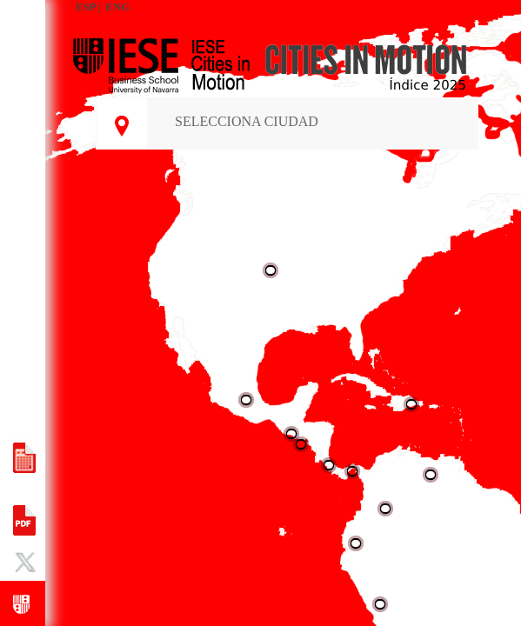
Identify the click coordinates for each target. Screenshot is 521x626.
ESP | (88, 6)
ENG (117, 6)
